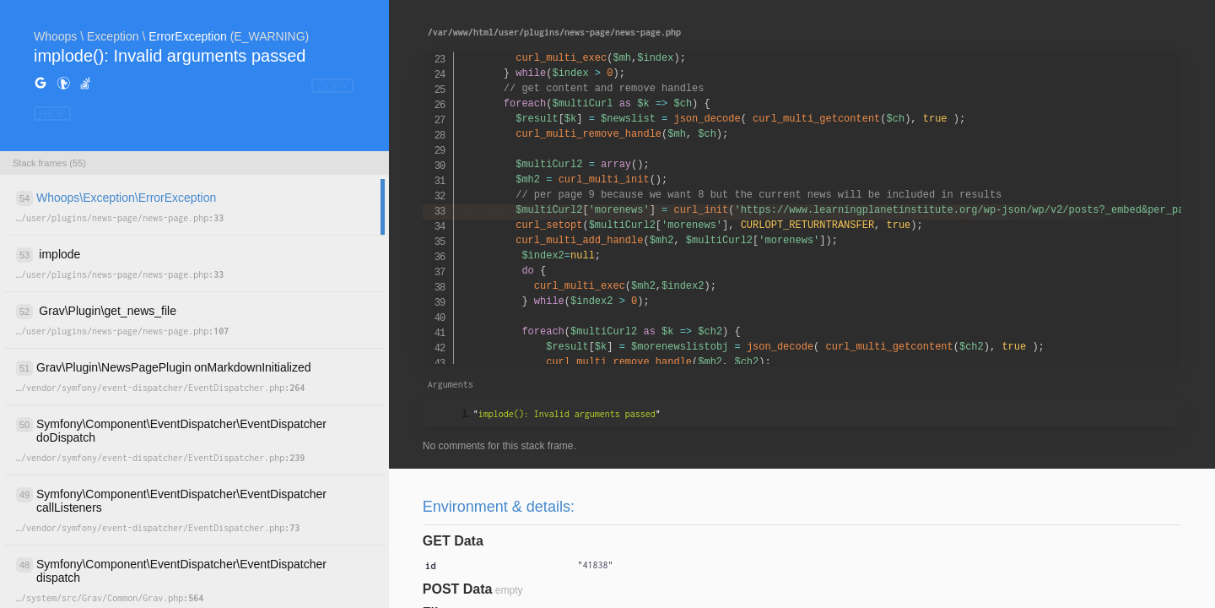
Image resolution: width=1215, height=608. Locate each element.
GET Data (453, 541)
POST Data (458, 589)
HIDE (52, 113)
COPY (332, 85)
